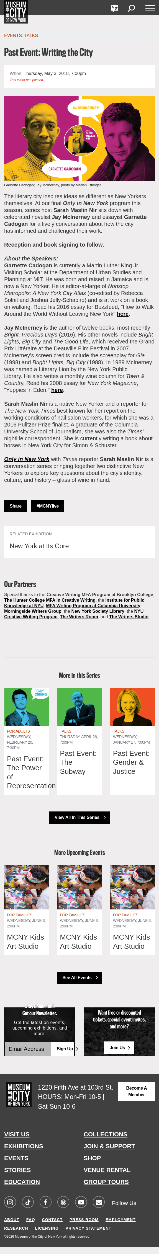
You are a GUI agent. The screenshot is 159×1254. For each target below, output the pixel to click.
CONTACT (52, 1226)
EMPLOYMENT (121, 1226)
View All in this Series (78, 824)
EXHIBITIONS (23, 1153)
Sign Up (65, 1055)
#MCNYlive (48, 506)
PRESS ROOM (84, 1226)
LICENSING (47, 1235)
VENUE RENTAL (107, 1176)
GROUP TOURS (106, 1188)
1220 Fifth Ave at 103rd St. (75, 1094)
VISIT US (17, 1141)
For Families (19, 921)
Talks (65, 738)
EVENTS (16, 1165)
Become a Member (136, 1098)
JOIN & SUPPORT (109, 1153)
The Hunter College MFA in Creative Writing (50, 600)
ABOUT (11, 1226)
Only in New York (26, 459)
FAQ (30, 1226)
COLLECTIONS (105, 1141)
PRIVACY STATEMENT (88, 1235)
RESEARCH (16, 1235)
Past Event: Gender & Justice (131, 769)
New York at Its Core (45, 545)
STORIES (17, 1176)
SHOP (92, 1165)
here (123, 314)
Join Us (117, 1054)
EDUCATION (22, 1188)
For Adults (18, 738)
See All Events (77, 984)
